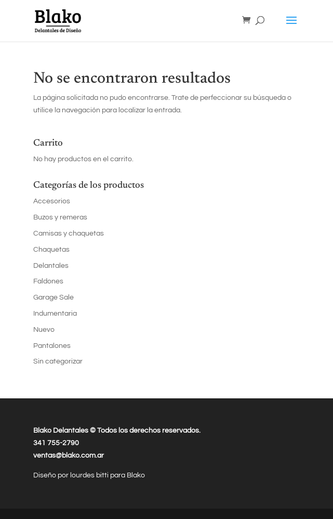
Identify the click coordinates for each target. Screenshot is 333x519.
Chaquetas (51, 249)
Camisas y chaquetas (68, 233)
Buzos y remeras (60, 217)
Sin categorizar (58, 361)
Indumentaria (55, 313)
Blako (136, 475)
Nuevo (44, 329)
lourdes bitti (90, 475)
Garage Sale (53, 297)
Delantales (51, 265)
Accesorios (51, 201)
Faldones (48, 281)
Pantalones (52, 345)
